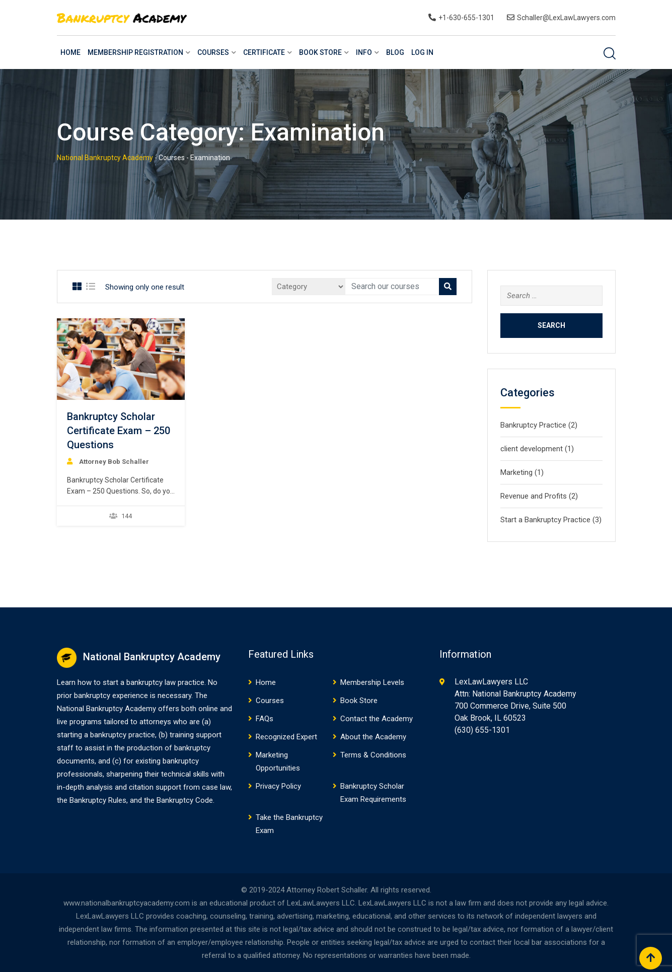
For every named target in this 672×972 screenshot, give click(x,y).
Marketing (516, 472)
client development (531, 448)
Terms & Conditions (373, 754)
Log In (422, 52)
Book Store (320, 52)
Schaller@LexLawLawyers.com (566, 18)
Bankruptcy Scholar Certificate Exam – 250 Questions (118, 430)
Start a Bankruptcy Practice (545, 519)
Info (364, 52)
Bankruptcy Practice (533, 425)
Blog (395, 52)
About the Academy (373, 736)
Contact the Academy (376, 718)
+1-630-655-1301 (466, 18)
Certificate (264, 52)
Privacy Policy (278, 786)
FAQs (264, 718)
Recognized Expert (286, 736)
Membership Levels (372, 682)
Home (70, 52)
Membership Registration (135, 52)
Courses (213, 52)
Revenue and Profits (533, 496)
